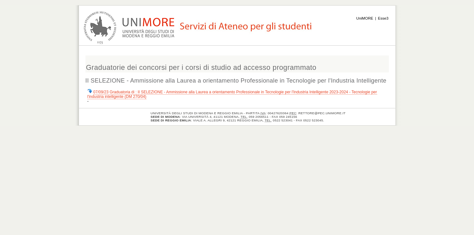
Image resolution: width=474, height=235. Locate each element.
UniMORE (364, 18)
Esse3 (383, 18)
